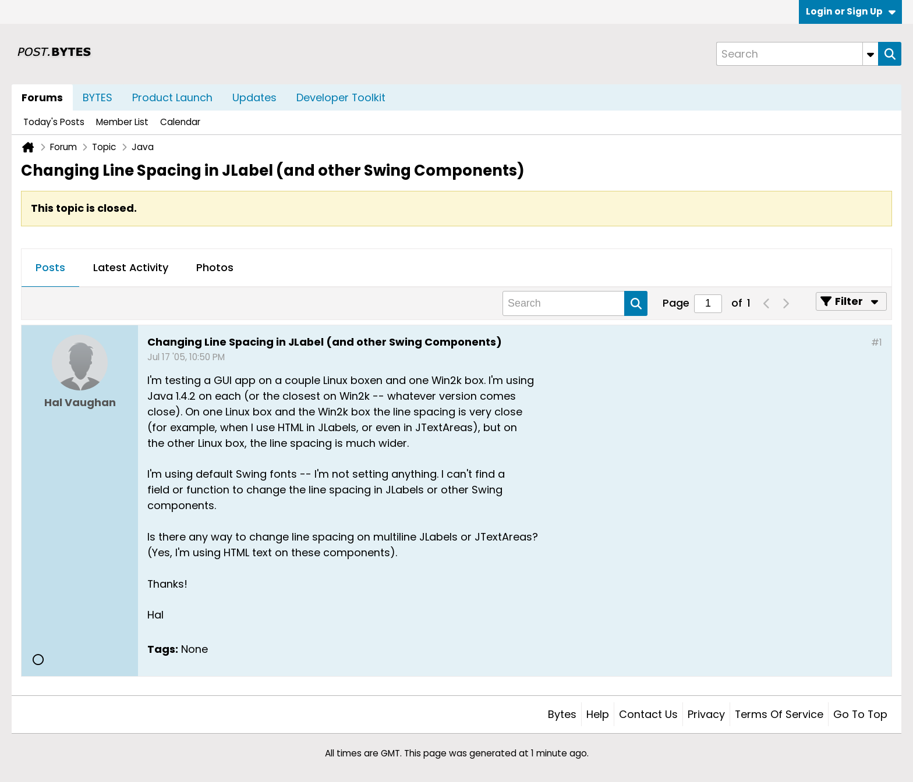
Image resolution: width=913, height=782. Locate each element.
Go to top (860, 714)
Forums (42, 97)
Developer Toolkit (340, 97)
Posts (50, 267)
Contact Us (648, 714)
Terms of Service (779, 714)
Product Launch (172, 97)
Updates (254, 97)
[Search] (797, 54)
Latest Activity (130, 267)
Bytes (562, 714)
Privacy (706, 714)
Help (597, 714)
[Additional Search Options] (870, 54)
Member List (122, 122)
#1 (876, 342)
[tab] (50, 268)
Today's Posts (53, 122)
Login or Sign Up (851, 11)
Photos (214, 267)
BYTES (97, 97)
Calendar (180, 122)
